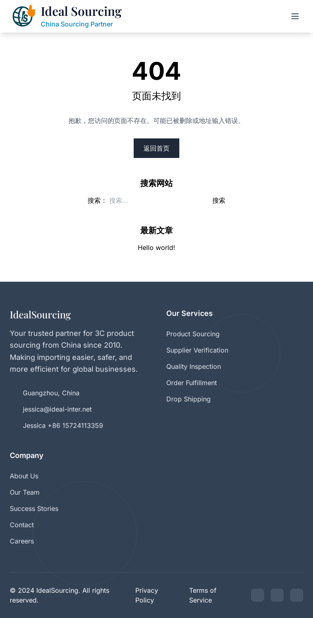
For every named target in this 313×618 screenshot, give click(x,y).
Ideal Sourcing (81, 11)
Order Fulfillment (191, 383)
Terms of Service (202, 595)
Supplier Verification (197, 350)
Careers (22, 541)
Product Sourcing (193, 334)
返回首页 (156, 148)
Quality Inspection (193, 366)
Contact (22, 525)
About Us (24, 476)
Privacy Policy (146, 595)
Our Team (25, 492)
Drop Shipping (188, 399)
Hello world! (156, 247)
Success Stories (34, 508)
